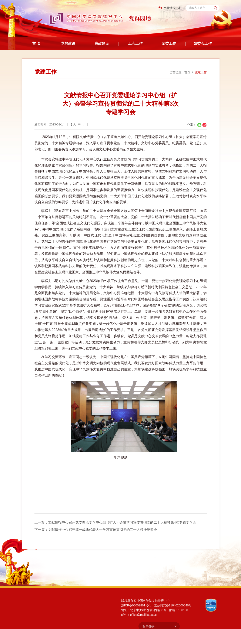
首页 (187, 72)
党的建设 (68, 44)
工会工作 (135, 44)
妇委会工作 (203, 44)
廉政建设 (101, 44)
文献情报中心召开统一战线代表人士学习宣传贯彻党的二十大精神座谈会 (102, 529)
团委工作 (169, 44)
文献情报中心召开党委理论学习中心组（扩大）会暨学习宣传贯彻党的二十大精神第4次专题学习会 (122, 522)
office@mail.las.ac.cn (144, 614)
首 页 (36, 44)
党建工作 (201, 72)
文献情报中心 (169, 8)
